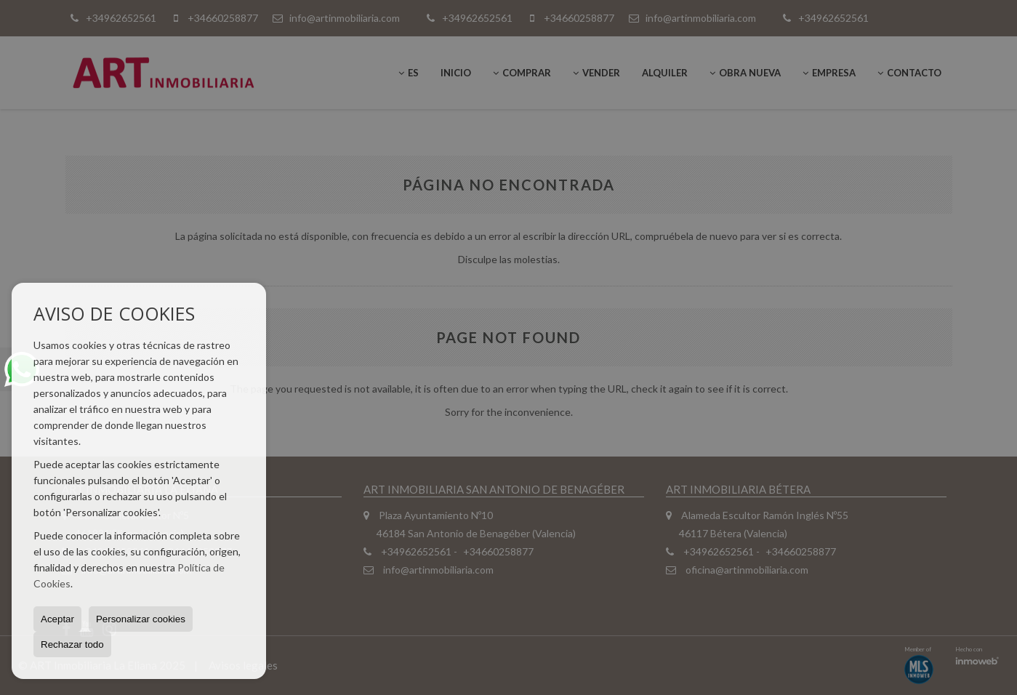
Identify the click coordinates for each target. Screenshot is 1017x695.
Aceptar (57, 619)
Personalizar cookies (140, 619)
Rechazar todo (72, 644)
